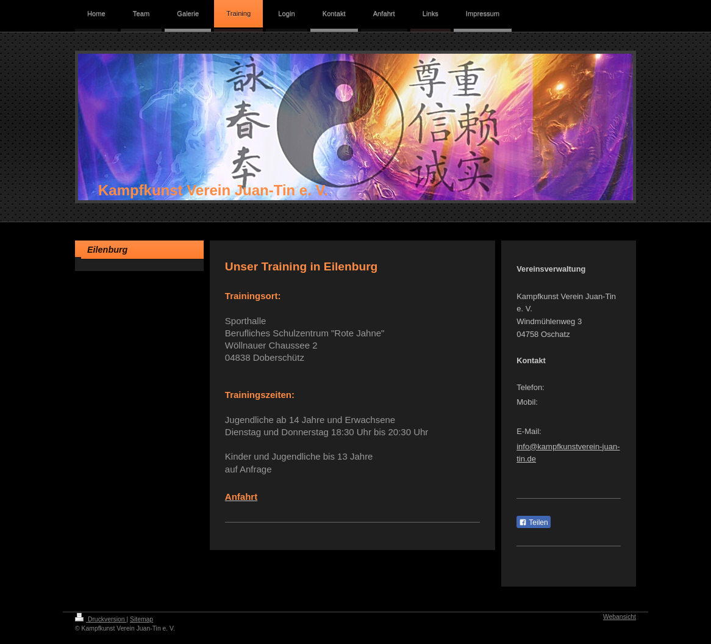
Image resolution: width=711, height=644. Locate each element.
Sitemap (141, 619)
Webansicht (619, 616)
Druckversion (100, 619)
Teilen (533, 522)
